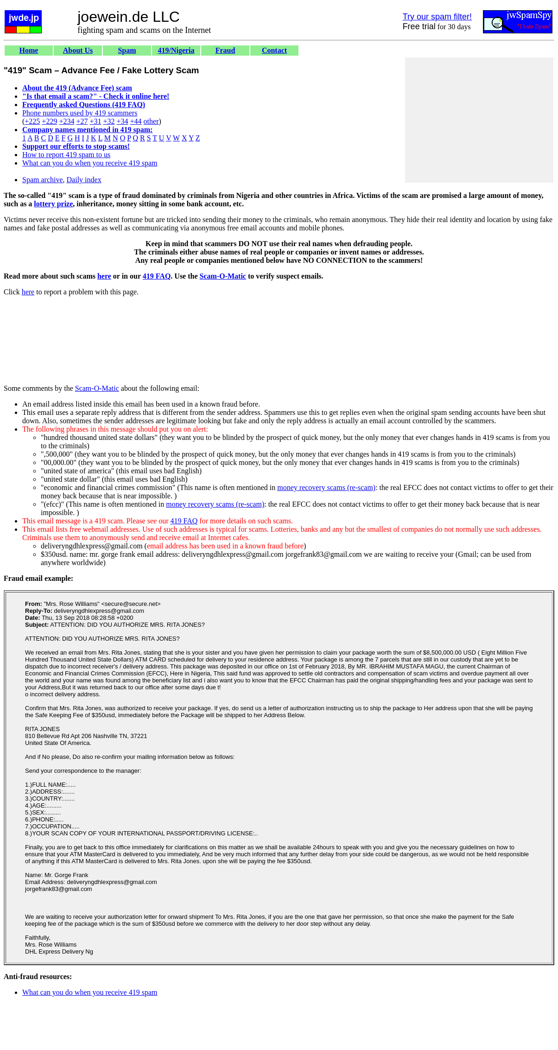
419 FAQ (157, 276)
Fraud (225, 50)
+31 (95, 121)
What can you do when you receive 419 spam (89, 163)
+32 (108, 121)
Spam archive (42, 180)
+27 (82, 121)
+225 (32, 121)
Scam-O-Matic (223, 276)
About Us (78, 50)
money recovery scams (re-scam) (326, 487)
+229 (49, 121)
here (104, 276)
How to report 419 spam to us (66, 155)
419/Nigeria (176, 50)
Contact (274, 50)
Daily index (84, 180)
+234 (66, 121)
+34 (122, 121)
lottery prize (53, 204)
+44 (136, 121)
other (151, 121)
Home (28, 50)
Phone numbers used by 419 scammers (79, 113)
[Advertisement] (479, 120)
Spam (127, 50)
